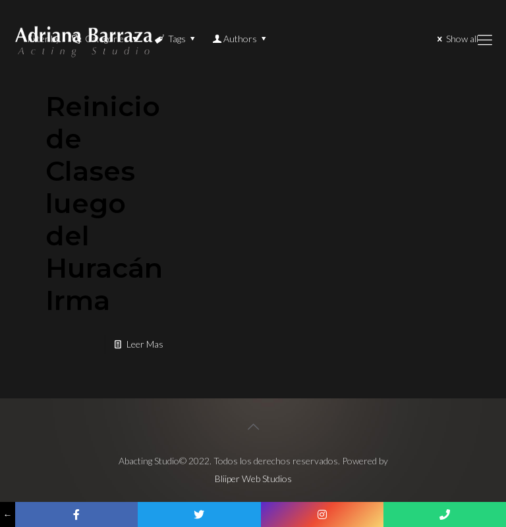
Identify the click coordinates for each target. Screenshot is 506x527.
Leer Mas (144, 344)
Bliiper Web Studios (253, 478)
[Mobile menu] (485, 39)
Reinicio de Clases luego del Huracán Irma (104, 203)
